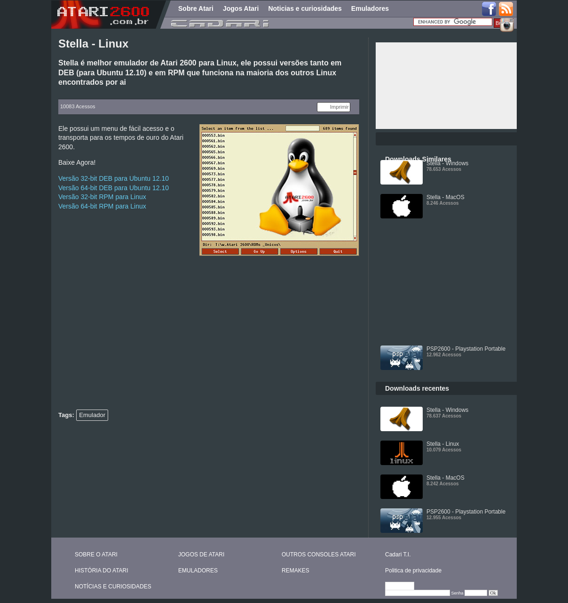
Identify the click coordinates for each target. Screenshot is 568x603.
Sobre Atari (195, 8)
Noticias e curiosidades (304, 8)
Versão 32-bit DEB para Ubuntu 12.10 (113, 178)
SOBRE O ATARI (96, 554)
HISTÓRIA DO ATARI (101, 570)
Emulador (92, 414)
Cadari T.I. (397, 554)
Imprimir (339, 107)
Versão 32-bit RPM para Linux (102, 197)
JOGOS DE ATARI (201, 554)
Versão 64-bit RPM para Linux (102, 206)
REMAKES (295, 570)
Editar (404, 586)
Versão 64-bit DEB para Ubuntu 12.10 (113, 188)
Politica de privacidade (413, 570)
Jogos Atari (241, 8)
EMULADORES (198, 570)
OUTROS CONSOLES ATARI (319, 554)
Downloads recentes (417, 388)
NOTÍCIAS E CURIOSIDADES (113, 586)
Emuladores (370, 8)
